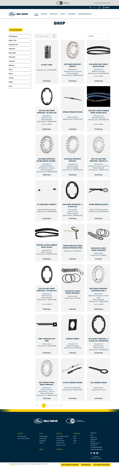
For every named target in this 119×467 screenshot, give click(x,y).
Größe (20, 82)
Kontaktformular (22, 436)
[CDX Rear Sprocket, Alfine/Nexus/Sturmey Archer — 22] (46, 160)
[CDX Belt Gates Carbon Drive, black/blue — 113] (98, 112)
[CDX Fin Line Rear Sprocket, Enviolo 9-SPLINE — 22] (98, 160)
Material (20, 65)
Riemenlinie (20, 53)
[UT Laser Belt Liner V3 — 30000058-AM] (46, 205)
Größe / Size (20, 40)
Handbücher (59, 438)
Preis (20, 86)
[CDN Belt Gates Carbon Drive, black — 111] (46, 246)
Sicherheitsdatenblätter (96, 449)
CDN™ (75, 440)
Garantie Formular (61, 445)
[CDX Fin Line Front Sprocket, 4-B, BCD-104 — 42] (46, 289)
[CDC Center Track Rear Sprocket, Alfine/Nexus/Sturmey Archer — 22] (46, 383)
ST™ (74, 443)
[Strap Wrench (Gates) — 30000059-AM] (98, 205)
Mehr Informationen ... (14, 465)
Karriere (59, 449)
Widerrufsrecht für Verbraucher (95, 444)
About (41, 449)
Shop (41, 433)
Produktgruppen (43, 436)
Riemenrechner (60, 443)
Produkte (76, 433)
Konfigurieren (85, 465)
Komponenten (43, 438)
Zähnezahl (20, 57)
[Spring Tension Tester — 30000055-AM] (72, 113)
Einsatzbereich (20, 44)
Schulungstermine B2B (62, 436)
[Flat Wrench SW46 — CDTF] (98, 383)
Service (59, 433)
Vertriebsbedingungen (96, 447)
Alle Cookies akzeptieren (101, 465)
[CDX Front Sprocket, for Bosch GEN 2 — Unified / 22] (98, 289)
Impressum (93, 433)
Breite (20, 73)
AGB (91, 435)
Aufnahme (20, 49)
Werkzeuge (42, 440)
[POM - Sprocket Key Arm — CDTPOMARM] (46, 340)
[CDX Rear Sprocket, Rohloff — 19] (72, 160)
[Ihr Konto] (100, 7)
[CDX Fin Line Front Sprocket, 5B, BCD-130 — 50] (46, 112)
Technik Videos (60, 440)
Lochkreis (20, 61)
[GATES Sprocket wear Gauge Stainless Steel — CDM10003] (72, 247)
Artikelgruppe (20, 36)
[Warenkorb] (106, 7)
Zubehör (41, 443)
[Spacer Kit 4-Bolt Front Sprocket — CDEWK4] (72, 292)
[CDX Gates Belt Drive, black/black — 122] (98, 65)
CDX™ (74, 436)
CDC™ (75, 438)
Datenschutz (93, 437)
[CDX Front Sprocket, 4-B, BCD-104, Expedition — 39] (98, 340)
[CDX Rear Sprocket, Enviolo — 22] (72, 65)
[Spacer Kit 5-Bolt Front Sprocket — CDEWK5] (98, 249)
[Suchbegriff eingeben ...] (44, 36)
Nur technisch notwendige (70, 465)
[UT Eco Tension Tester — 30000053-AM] (72, 383)
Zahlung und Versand (93, 440)
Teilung (20, 78)
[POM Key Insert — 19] (72, 340)
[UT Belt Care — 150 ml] (46, 66)
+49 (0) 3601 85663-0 (23, 438)
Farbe (20, 69)
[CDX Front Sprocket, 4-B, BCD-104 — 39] (72, 205)
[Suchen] (90, 7)
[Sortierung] (98, 36)
